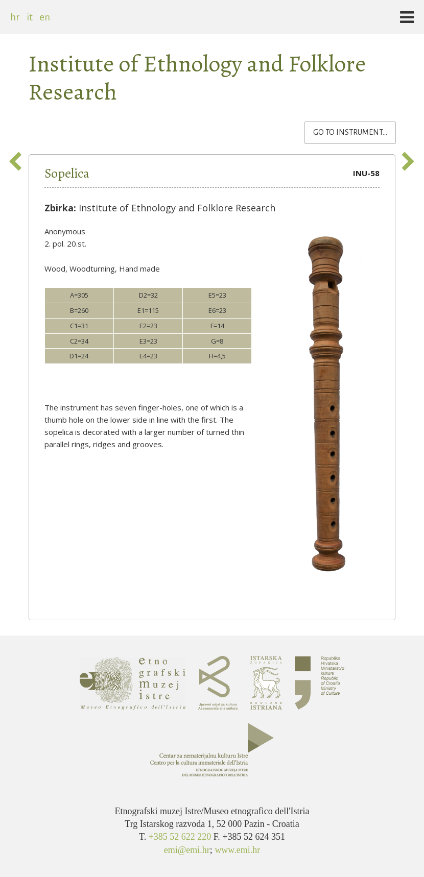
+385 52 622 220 (181, 837)
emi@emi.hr (187, 850)
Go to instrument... (354, 131)
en (44, 17)
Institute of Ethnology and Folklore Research (197, 77)
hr (15, 17)
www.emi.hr (237, 850)
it (30, 17)
